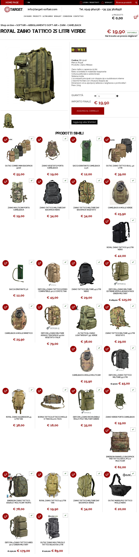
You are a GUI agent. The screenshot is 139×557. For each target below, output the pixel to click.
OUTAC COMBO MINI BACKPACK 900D (18, 167)
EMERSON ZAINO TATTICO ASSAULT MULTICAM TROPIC (18, 502)
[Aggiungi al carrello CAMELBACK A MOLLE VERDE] (107, 182)
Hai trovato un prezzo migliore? (121, 36)
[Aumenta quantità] (117, 96)
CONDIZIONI (67, 16)
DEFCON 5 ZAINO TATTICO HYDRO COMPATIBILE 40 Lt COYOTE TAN (52, 290)
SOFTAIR (21, 25)
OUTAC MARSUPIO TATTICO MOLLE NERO (120, 502)
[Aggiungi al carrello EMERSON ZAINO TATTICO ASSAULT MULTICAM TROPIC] (6, 474)
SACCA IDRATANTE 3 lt (18, 289)
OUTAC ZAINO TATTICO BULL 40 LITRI (120, 167)
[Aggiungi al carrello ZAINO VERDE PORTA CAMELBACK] (107, 391)
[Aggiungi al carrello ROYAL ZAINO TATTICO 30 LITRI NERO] (107, 221)
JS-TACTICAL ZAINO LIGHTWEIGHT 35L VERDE (86, 334)
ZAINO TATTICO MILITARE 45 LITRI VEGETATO (120, 334)
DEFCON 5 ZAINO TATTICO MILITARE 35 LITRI (120, 376)
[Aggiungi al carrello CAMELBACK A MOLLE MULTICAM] (73, 349)
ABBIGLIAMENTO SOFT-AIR (42, 25)
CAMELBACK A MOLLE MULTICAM (86, 375)
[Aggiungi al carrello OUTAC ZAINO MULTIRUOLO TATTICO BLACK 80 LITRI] (39, 516)
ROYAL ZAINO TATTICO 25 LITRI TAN (52, 502)
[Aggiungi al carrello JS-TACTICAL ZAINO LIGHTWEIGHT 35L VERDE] (73, 307)
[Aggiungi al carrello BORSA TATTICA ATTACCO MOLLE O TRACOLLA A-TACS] (39, 391)
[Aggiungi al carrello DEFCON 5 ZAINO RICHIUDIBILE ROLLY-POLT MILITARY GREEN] (73, 391)
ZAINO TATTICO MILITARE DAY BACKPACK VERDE (86, 502)
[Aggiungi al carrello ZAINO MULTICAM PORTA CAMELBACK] (6, 182)
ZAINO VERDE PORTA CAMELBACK (120, 417)
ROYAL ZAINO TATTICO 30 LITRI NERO (120, 248)
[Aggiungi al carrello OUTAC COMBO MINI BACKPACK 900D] (6, 140)
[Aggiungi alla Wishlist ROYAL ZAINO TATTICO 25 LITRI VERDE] (84, 122)
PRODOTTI (37, 16)
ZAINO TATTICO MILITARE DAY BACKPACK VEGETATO (86, 209)
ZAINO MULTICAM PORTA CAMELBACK (19, 209)
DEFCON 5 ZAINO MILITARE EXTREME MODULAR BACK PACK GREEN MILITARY (120, 291)
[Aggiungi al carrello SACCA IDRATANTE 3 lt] (6, 263)
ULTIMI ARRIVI (48, 16)
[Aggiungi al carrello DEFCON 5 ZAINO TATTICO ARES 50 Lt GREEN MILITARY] (6, 516)
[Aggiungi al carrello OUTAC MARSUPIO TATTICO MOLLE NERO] (107, 474)
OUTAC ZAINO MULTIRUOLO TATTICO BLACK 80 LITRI (52, 543)
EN (29, 2)
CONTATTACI (78, 16)
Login (85, 2)
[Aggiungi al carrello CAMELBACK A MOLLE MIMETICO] (6, 307)
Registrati (94, 2)
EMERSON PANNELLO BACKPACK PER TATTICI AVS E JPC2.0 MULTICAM (120, 459)
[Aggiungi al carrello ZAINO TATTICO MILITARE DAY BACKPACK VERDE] (73, 474)
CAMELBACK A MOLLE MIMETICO (19, 333)
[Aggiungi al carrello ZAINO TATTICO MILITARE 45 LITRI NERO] (73, 263)
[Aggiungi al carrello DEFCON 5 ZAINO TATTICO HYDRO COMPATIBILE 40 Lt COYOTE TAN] (39, 263)
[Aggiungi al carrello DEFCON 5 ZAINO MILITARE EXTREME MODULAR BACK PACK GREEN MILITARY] (107, 263)
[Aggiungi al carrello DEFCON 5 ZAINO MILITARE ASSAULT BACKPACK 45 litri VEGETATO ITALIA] (39, 307)
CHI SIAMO (28, 16)
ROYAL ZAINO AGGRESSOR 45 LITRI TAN (18, 418)
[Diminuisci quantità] (95, 96)
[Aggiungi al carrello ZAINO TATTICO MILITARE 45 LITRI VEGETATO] (107, 307)
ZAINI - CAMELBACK (70, 25)
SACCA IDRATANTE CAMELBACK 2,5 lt (86, 167)
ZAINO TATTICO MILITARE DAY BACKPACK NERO (53, 209)
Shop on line (7, 25)
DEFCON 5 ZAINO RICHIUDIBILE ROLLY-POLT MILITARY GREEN (86, 418)
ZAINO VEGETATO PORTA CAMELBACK (52, 167)
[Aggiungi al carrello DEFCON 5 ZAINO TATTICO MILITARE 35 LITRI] (107, 349)
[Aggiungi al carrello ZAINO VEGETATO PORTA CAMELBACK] (39, 140)
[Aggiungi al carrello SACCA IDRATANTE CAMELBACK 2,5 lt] (73, 140)
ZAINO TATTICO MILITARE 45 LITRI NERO (86, 290)
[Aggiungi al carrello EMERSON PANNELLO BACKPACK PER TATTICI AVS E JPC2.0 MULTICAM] (107, 430)
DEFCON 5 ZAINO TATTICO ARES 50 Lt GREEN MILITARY (19, 543)
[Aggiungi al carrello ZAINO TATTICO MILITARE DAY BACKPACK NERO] (39, 182)
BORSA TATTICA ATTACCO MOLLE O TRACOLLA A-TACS (52, 418)
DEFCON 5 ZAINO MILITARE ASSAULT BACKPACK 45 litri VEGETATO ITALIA (52, 335)
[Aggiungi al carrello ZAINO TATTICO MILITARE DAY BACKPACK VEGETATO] (73, 182)
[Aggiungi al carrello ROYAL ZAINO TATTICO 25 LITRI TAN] (39, 474)
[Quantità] (106, 96)
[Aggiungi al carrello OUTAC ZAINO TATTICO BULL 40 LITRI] (107, 140)
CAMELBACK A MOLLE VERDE (120, 208)
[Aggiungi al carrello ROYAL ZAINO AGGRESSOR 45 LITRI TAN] (6, 391)
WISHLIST (109, 2)
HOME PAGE (12, 2)
